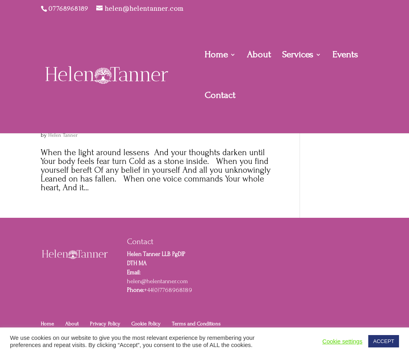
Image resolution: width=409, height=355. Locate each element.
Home (216, 56)
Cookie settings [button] (342, 341)
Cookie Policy (146, 324)
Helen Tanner (63, 135)
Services (297, 56)
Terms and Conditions (196, 324)
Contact (219, 97)
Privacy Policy (105, 324)
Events (345, 56)
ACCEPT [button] (383, 341)
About (259, 56)
